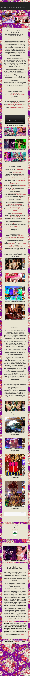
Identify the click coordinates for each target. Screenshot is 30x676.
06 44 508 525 (21, 237)
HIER (22, 634)
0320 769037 (16, 93)
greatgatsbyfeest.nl (17, 213)
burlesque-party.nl (20, 179)
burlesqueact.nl (15, 220)
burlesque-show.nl (17, 190)
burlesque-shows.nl (15, 207)
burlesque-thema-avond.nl (15, 197)
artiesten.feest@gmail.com (17, 98)
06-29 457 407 (12, 237)
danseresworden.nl (15, 226)
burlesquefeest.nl (21, 194)
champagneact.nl (20, 169)
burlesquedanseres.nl (15, 201)
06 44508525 (19, 104)
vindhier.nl (15, 529)
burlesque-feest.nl (15, 183)
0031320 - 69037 (21, 242)
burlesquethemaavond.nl (15, 204)
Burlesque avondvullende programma (13, 7)
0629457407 (11, 104)
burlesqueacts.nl (20, 180)
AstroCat (16, 641)
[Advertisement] (15, 661)
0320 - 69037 (21, 235)
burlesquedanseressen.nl (15, 193)
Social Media (15, 526)
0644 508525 (21, 94)
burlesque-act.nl (17, 172)
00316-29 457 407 (12, 243)
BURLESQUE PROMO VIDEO (15, 119)
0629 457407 (13, 94)
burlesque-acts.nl (15, 216)
